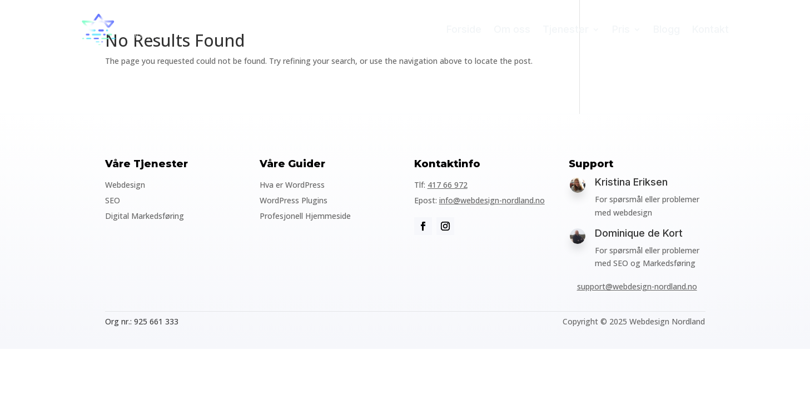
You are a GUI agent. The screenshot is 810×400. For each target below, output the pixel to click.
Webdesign (125, 184)
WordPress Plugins (293, 200)
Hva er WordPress (292, 184)
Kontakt (710, 29)
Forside (463, 29)
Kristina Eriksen (631, 182)
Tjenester (566, 29)
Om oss (512, 29)
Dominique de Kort (639, 233)
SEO (112, 200)
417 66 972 (448, 184)
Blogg (666, 29)
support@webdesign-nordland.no (637, 286)
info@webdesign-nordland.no (492, 200)
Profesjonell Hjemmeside (305, 216)
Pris (621, 29)
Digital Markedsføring (144, 216)
